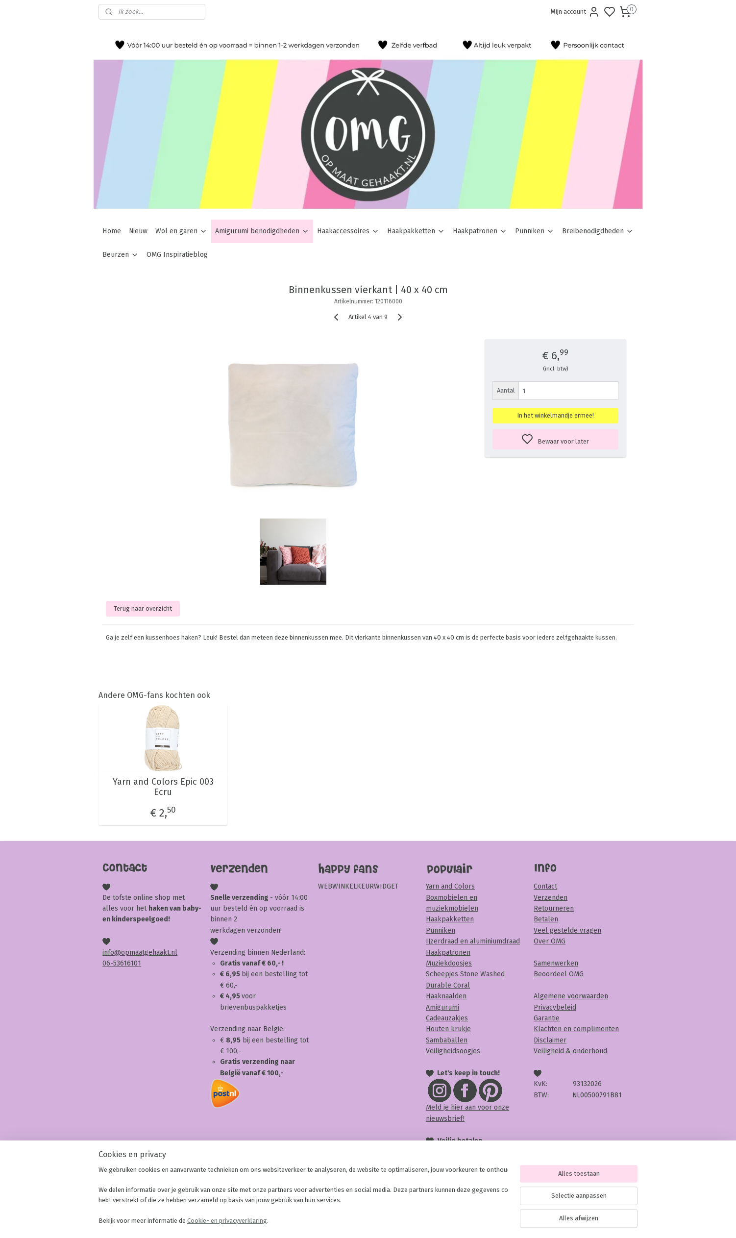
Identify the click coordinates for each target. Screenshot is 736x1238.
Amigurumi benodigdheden (262, 231)
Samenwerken (556, 963)
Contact (545, 886)
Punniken (534, 231)
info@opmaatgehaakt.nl (139, 952)
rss (424, 1220)
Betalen (546, 919)
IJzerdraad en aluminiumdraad (473, 941)
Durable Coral (448, 985)
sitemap (405, 1220)
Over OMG (549, 941)
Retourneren (554, 908)
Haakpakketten (416, 231)
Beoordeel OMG (559, 974)
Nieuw (138, 231)
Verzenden (550, 897)
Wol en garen (181, 231)
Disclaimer (550, 1040)
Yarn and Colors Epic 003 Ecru (162, 787)
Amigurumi (442, 1007)
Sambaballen (446, 1040)
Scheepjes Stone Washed (465, 974)
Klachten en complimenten (576, 1029)
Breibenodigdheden (598, 231)
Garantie (547, 1018)
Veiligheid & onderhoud (570, 1051)
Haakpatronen (480, 231)
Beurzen (120, 254)
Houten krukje (448, 1029)
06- (107, 963)
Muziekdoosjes (449, 963)
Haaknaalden (446, 996)
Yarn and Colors (450, 886)
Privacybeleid (555, 1007)
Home (111, 231)
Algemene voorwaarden (571, 996)
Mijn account (575, 12)
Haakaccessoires (348, 231)
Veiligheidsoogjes (453, 1051)
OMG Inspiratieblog (177, 254)
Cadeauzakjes (447, 1018)
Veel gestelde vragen (567, 930)
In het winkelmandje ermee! (555, 415)
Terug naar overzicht (143, 608)
